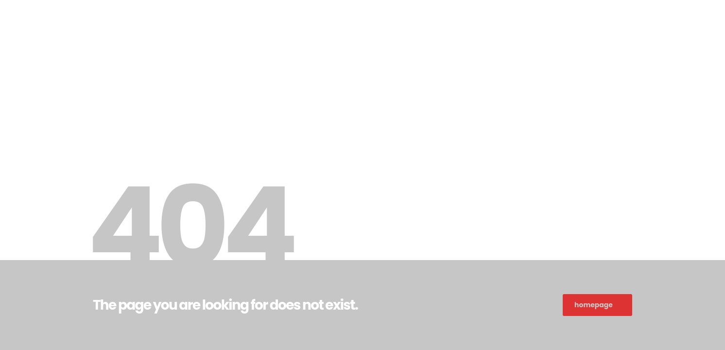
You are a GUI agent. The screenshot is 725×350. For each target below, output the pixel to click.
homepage (593, 305)
